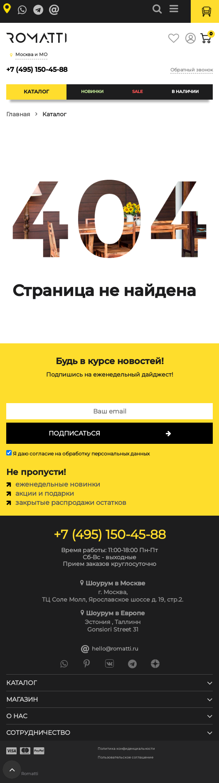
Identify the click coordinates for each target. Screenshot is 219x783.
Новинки (92, 91)
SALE (137, 91)
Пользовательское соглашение (125, 757)
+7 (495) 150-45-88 (36, 69)
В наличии (185, 91)
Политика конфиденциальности (126, 749)
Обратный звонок (191, 70)
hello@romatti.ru (109, 649)
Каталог (36, 91)
